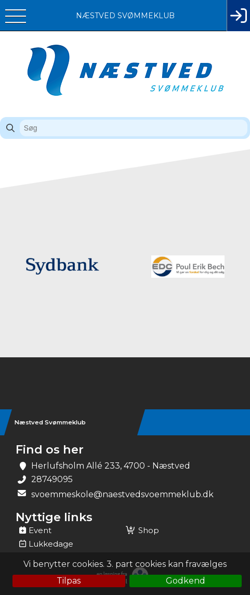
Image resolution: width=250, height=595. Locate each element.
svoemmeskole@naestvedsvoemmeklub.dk (122, 494)
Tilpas (69, 581)
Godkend (185, 581)
